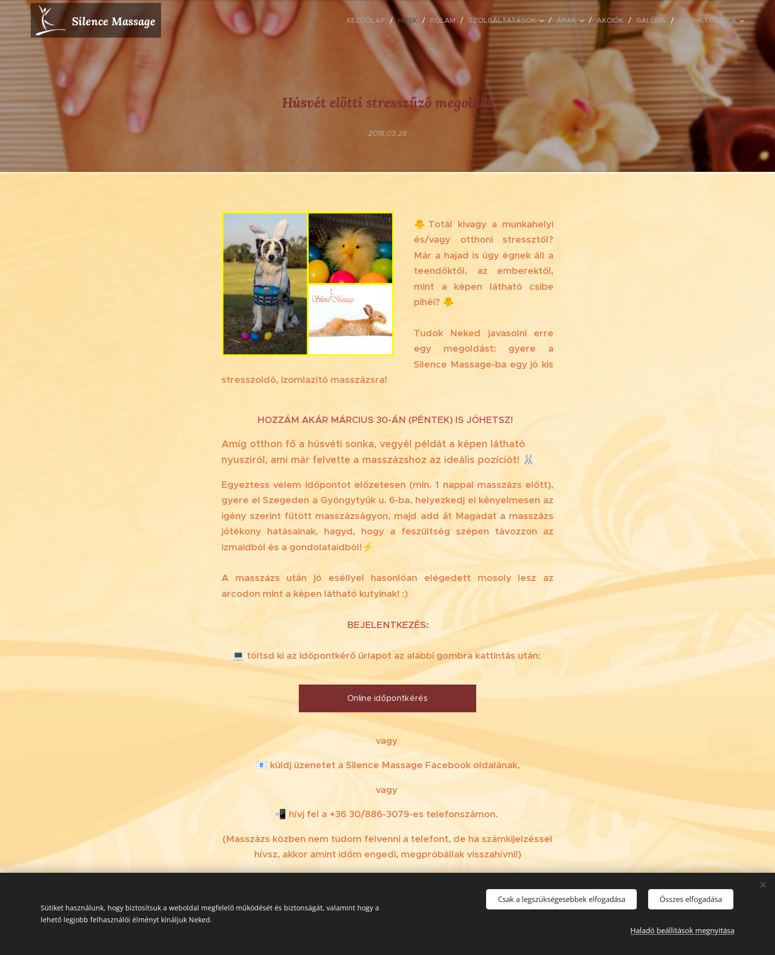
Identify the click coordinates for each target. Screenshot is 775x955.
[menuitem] (368, 20)
